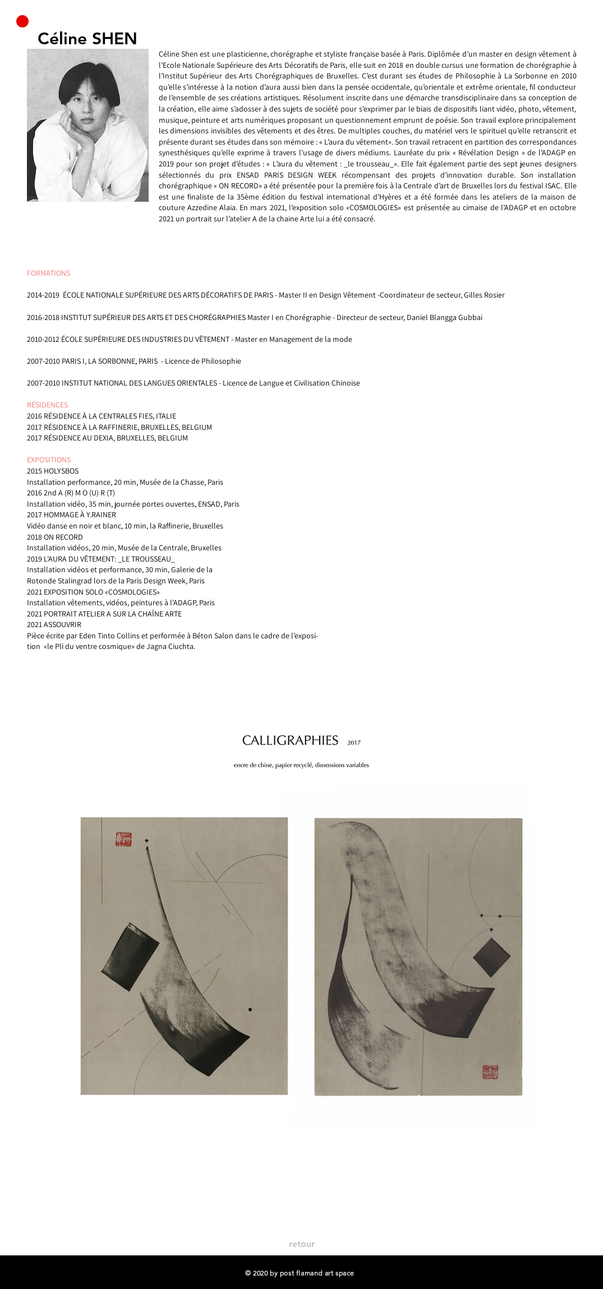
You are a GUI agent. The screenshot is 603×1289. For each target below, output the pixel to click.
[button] (22, 21)
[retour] (302, 1244)
